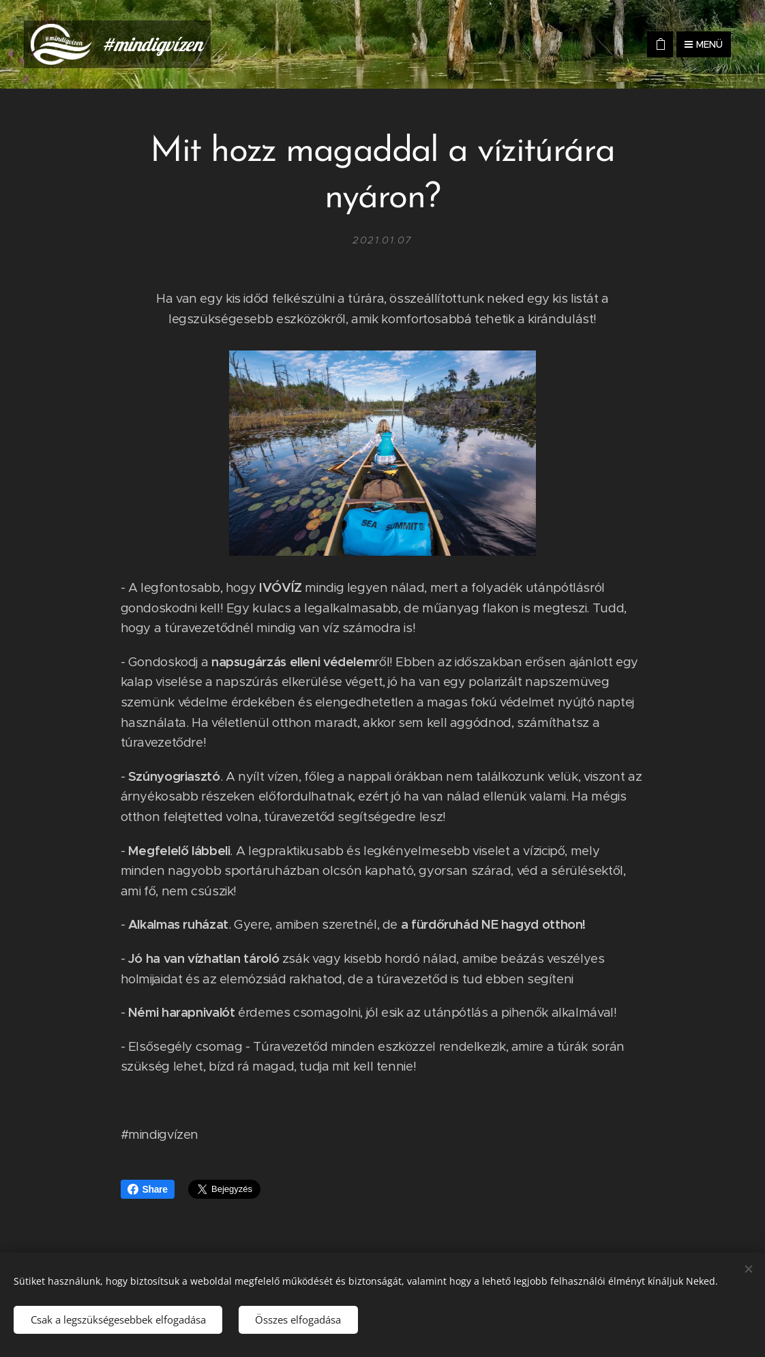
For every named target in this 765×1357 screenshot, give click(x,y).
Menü (704, 44)
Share (147, 1189)
